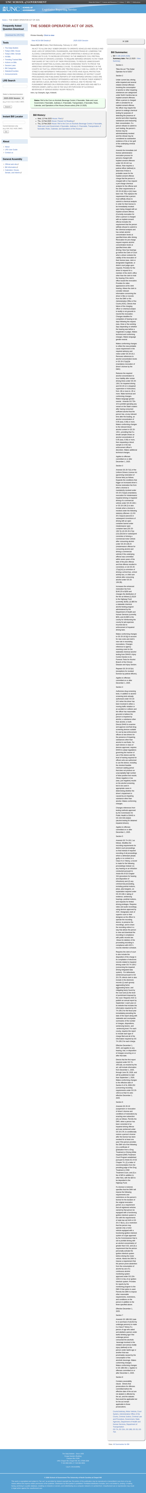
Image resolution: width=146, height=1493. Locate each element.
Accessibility (75, 1467)
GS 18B (129, 1429)
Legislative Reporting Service (59, 9)
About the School (94, 2)
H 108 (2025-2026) (123, 56)
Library (121, 2)
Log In (68, 1467)
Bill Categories (10, 68)
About (7, 147)
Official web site (12, 164)
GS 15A (122, 1429)
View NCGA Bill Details (41, 41)
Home (4, 20)
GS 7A (115, 1429)
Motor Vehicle (131, 1411)
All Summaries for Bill (121, 1444)
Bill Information (11, 167)
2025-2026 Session (80, 41)
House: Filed (57, 119)
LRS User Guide (11, 150)
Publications (136, 2)
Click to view (49, 35)
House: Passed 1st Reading (63, 121)
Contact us (9, 153)
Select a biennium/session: (13, 94)
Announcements (11, 74)
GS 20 (135, 1429)
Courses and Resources (109, 2)
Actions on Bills (11, 62)
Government (129, 1419)
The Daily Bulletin (11, 48)
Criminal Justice (125, 1417)
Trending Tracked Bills (13, 60)
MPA (128, 2)
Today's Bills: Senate (13, 54)
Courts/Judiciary (119, 1411)
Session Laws (10, 65)
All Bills (8, 57)
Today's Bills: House (12, 51)
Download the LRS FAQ (15, 35)
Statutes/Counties (12, 71)
